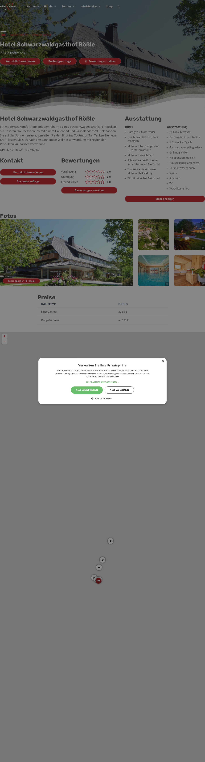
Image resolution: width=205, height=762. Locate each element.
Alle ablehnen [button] (119, 389)
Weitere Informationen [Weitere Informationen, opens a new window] (108, 376)
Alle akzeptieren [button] (87, 389)
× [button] (163, 361)
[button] (102, 382)
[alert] (102, 381)
